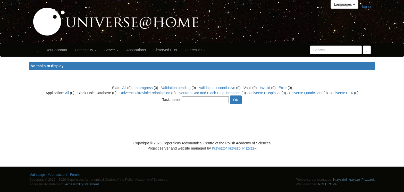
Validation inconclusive (217, 88)
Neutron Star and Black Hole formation (209, 93)
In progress (144, 88)
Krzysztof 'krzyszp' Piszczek (234, 148)
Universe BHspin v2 (265, 93)
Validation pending (175, 88)
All (124, 88)
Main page (37, 175)
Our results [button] (195, 50)
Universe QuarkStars (305, 93)
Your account (56, 50)
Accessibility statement (82, 184)
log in (366, 6)
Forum (75, 175)
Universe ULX (342, 93)
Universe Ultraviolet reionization (145, 93)
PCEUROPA (327, 184)
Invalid (265, 88)
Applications (136, 50)
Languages (344, 4)
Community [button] (86, 50)
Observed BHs (165, 50)
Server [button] (111, 50)
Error (283, 88)
